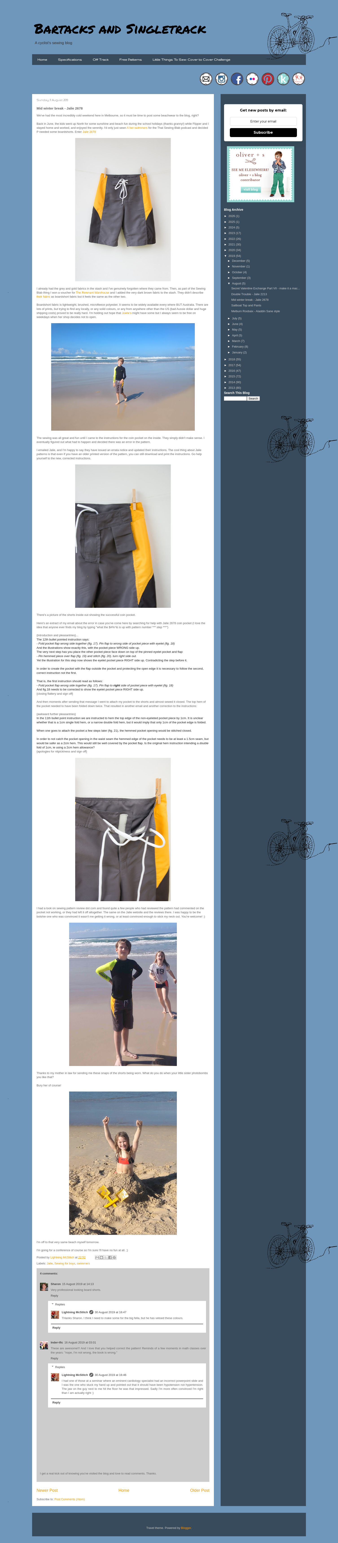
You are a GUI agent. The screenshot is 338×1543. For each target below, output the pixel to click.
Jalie (50, 1263)
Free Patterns (130, 59)
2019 (232, 256)
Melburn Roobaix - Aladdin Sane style (255, 311)
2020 (232, 250)
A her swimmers (137, 127)
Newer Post (47, 1490)
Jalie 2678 (89, 131)
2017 (232, 365)
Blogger (186, 1528)
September (239, 277)
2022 (232, 239)
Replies (60, 1304)
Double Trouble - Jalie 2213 (249, 294)
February (238, 346)
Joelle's (127, 313)
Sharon (56, 1284)
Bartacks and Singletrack (120, 28)
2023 (232, 233)
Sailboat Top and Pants (246, 305)
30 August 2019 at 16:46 (110, 1375)
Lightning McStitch (75, 1312)
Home (42, 59)
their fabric (43, 296)
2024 (232, 227)
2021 (232, 244)
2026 (232, 216)
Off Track (101, 59)
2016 (232, 370)
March (236, 341)
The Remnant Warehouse (92, 292)
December (239, 260)
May (235, 329)
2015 (232, 376)
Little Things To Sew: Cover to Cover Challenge (191, 59)
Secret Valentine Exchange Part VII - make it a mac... (265, 288)
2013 (232, 387)
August (237, 283)
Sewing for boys (65, 1263)
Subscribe (263, 132)
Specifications (70, 59)
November (239, 266)
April (235, 335)
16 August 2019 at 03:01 (80, 1342)
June (235, 324)
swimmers (83, 1263)
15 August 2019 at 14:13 (78, 1284)
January (237, 352)
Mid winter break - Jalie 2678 (249, 299)
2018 (232, 359)
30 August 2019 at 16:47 (110, 1312)
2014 (232, 382)
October (237, 272)
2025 (232, 221)
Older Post (199, 1490)
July (235, 318)
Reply (54, 1295)
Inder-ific (57, 1342)
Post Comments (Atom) (70, 1499)
